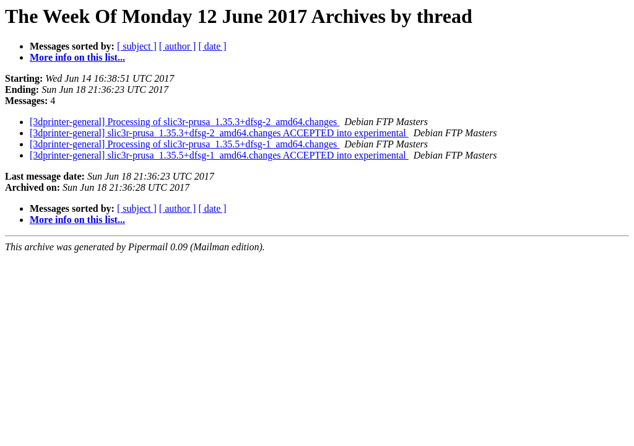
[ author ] (177, 46)
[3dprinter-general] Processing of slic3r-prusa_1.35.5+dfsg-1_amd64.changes (184, 144)
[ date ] (212, 46)
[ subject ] (137, 46)
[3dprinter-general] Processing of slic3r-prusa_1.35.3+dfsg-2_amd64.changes (184, 121)
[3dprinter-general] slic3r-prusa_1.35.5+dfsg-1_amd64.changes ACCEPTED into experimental (219, 155)
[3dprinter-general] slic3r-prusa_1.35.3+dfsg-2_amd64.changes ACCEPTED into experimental (219, 133)
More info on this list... (77, 57)
